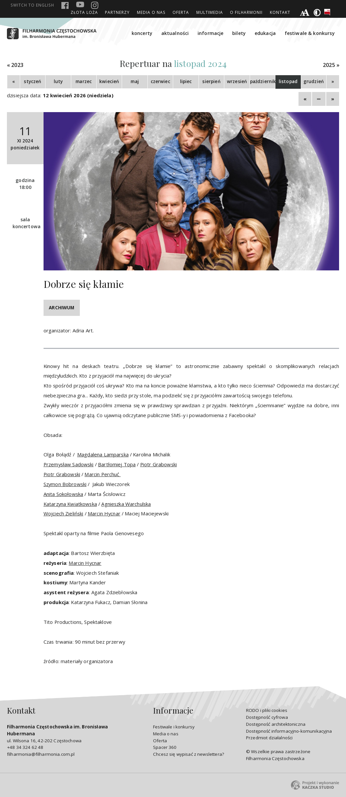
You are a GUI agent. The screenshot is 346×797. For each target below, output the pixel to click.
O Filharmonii (246, 12)
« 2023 (15, 65)
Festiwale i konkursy (174, 727)
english (32, 5)
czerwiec (160, 81)
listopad (288, 81)
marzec (84, 81)
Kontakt (280, 12)
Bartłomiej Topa (117, 464)
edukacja (265, 33)
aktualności (175, 33)
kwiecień (109, 81)
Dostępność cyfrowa (267, 717)
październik (262, 81)
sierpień (211, 81)
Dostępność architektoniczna (275, 724)
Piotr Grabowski (158, 464)
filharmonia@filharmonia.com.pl (41, 754)
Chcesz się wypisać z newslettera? (188, 754)
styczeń (32, 81)
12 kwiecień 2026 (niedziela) (78, 95)
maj (135, 81)
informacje (211, 33)
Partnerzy (117, 12)
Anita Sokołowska (63, 494)
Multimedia (209, 12)
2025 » (331, 65)
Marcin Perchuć (102, 474)
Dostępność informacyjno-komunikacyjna (289, 731)
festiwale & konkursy (310, 33)
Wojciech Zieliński (63, 513)
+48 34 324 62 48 (25, 747)
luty (58, 81)
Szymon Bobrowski (65, 484)
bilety (239, 33)
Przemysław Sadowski (69, 464)
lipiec (186, 81)
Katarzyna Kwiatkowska (70, 504)
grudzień (313, 81)
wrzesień (237, 81)
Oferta (181, 12)
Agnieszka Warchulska (126, 504)
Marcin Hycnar (104, 513)
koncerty (142, 33)
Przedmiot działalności (269, 738)
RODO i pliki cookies (266, 710)
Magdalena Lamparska (103, 454)
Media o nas (151, 12)
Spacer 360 (165, 747)
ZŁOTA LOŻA (84, 12)
